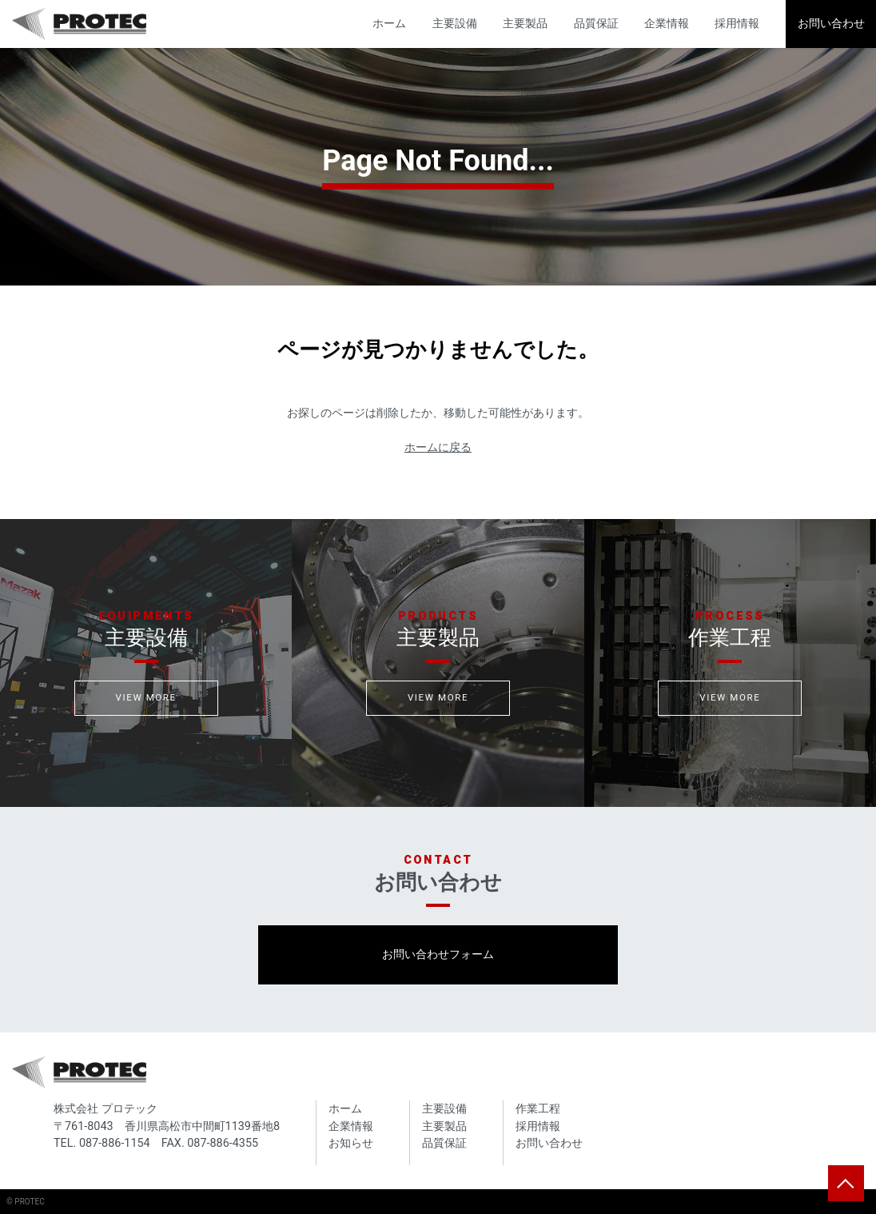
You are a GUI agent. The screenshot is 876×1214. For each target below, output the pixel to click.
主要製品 (525, 23)
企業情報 (666, 23)
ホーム (389, 23)
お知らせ (350, 1143)
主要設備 (454, 23)
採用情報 (737, 23)
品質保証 (596, 23)
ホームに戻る (438, 447)
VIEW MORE (146, 697)
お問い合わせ (831, 23)
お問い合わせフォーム (438, 954)
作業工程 (538, 1109)
